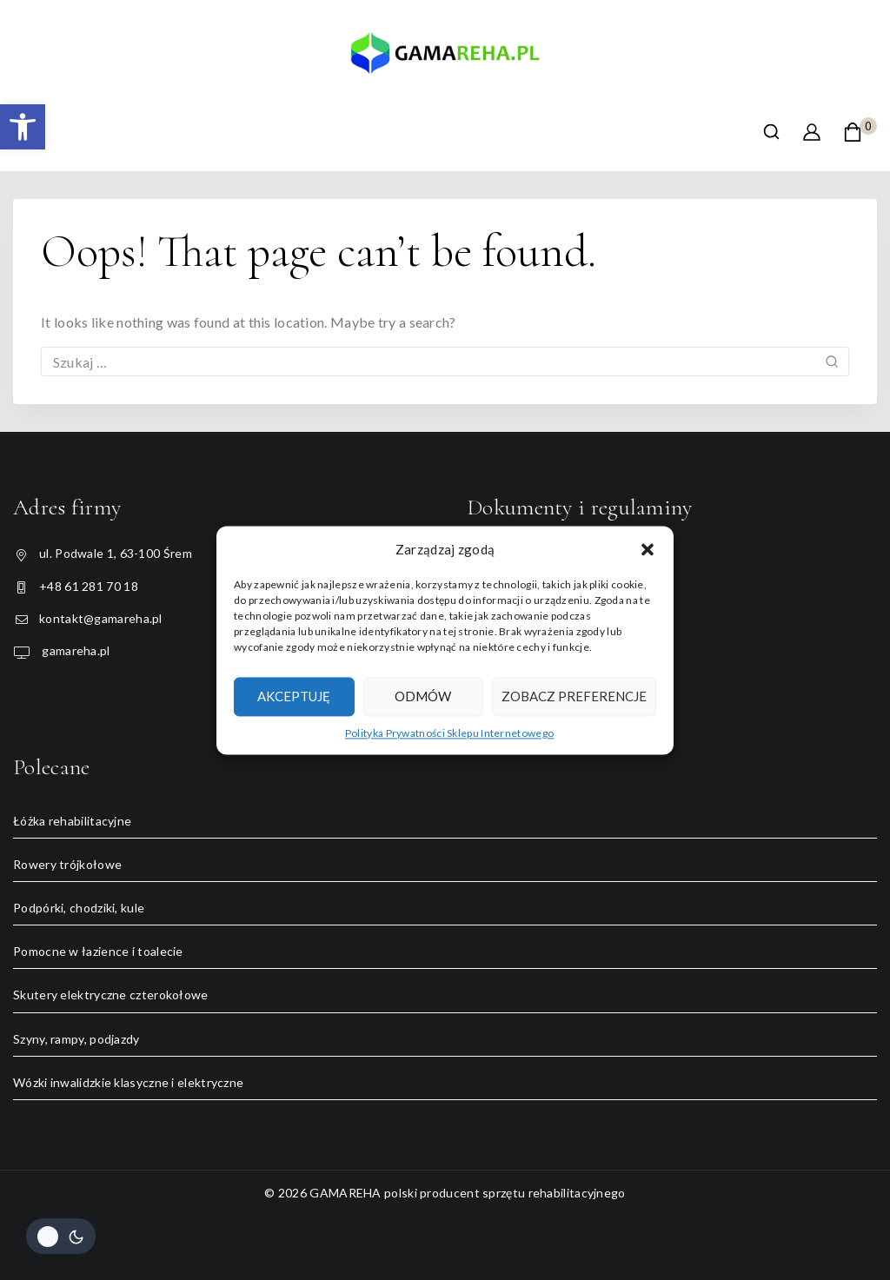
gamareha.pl (74, 650)
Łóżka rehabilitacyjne (72, 820)
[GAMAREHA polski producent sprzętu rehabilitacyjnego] (445, 59)
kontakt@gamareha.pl (101, 618)
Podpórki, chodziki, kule (78, 907)
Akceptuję (293, 696)
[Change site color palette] (61, 1236)
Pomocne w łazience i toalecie (98, 951)
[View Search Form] (771, 132)
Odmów (423, 696)
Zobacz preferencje (574, 696)
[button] (22, 126)
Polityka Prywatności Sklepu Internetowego (449, 732)
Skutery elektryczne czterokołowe (111, 994)
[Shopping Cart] (860, 132)
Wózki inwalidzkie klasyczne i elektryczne (128, 1082)
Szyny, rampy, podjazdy (76, 1038)
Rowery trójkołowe (67, 864)
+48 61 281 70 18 (88, 586)
